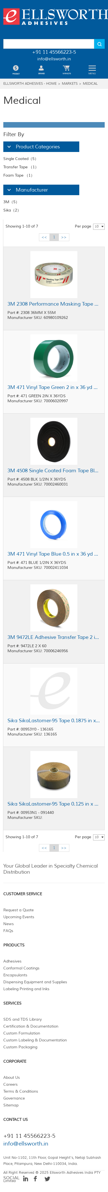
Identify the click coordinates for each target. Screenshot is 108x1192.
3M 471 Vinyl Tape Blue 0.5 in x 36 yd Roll (54, 554)
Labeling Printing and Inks (26, 989)
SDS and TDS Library (22, 1019)
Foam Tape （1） (19, 175)
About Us (11, 1077)
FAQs (8, 930)
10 (97, 227)
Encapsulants (15, 975)
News (8, 924)
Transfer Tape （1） (21, 167)
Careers (10, 1084)
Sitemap (11, 1105)
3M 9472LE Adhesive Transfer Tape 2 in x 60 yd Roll (54, 637)
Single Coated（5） (20, 158)
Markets (70, 84)
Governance (14, 1098)
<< (44, 237)
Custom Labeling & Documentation (35, 1040)
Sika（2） (12, 210)
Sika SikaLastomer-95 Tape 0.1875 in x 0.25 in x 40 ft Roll (54, 721)
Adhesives (12, 961)
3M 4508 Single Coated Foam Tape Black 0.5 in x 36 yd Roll (54, 471)
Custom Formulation (21, 1033)
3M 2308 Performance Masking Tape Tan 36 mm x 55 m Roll (54, 304)
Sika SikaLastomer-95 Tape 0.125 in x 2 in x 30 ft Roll (54, 804)
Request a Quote (18, 910)
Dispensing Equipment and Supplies (35, 982)
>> (64, 237)
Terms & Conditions (20, 1091)
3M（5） (11, 202)
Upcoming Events (18, 917)
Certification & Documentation (30, 1026)
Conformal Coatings (21, 968)
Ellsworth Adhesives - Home (30, 84)
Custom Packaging (20, 1047)
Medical (90, 84)
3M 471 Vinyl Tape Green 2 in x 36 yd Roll (54, 387)
